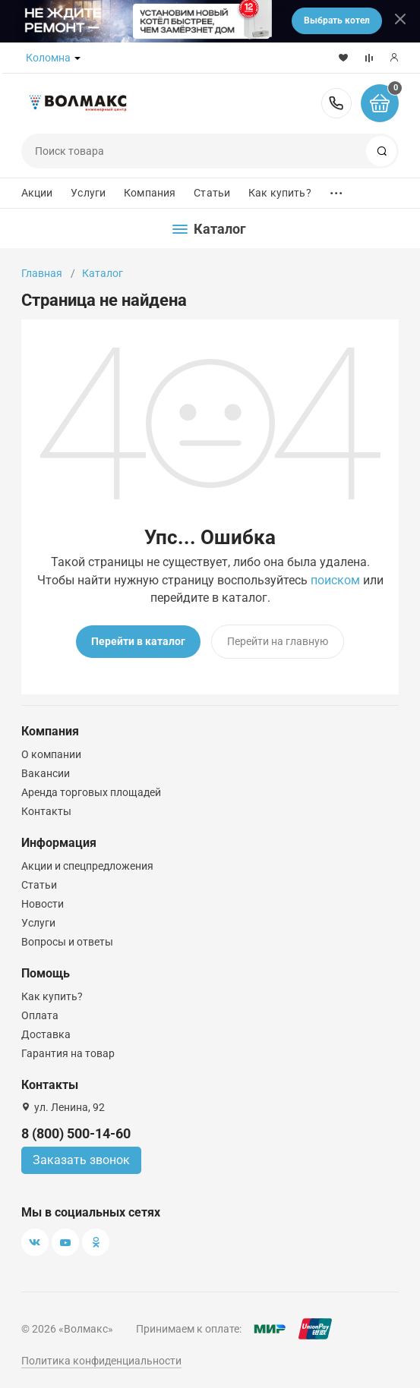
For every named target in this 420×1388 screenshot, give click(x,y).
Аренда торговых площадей (91, 792)
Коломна (48, 58)
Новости (42, 904)
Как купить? (279, 193)
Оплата (39, 1015)
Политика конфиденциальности (101, 1361)
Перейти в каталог (138, 641)
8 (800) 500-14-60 (336, 103)
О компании (51, 754)
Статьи (212, 193)
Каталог (102, 273)
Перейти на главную (277, 641)
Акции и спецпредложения (87, 866)
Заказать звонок (81, 1160)
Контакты (46, 811)
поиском (335, 580)
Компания (149, 193)
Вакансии (45, 773)
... (336, 189)
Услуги (88, 193)
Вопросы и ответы (67, 942)
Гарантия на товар (68, 1053)
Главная (41, 273)
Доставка (46, 1034)
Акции (37, 193)
